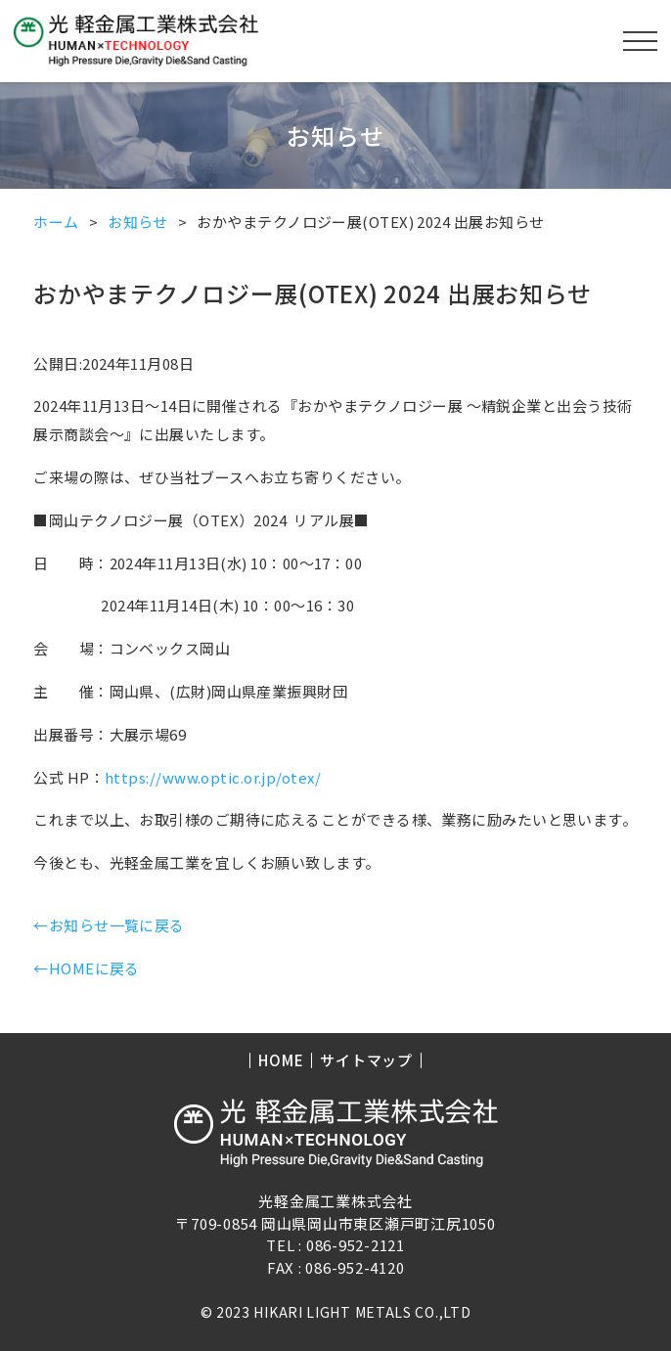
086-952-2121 (355, 1245)
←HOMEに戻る (86, 968)
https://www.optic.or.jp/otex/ (213, 777)
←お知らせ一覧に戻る (109, 925)
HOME (280, 1060)
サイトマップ (366, 1060)
